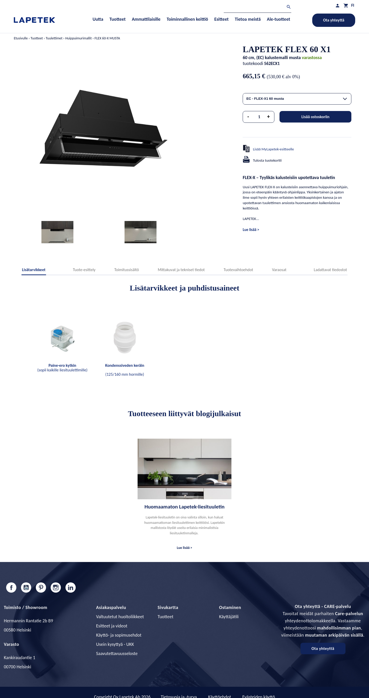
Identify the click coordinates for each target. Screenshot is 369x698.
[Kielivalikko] (352, 5)
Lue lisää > (251, 229)
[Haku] (257, 7)
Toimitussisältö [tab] (126, 269)
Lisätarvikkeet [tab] (34, 269)
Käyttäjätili (229, 616)
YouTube (26, 587)
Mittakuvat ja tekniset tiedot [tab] (181, 269)
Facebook (11, 587)
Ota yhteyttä (333, 20)
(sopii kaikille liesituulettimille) (62, 367)
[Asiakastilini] (337, 5)
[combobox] (297, 99)
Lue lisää (183, 548)
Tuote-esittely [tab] (84, 269)
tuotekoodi (253, 63)
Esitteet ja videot (111, 626)
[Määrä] (259, 117)
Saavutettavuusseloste (117, 653)
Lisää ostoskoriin (315, 116)
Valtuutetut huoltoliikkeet (120, 616)
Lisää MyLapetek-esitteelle (273, 149)
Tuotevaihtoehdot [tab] (238, 269)
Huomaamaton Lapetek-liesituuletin (184, 506)
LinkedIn (70, 587)
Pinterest (41, 587)
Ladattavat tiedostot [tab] (330, 269)
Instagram (56, 587)
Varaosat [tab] (279, 269)
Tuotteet (165, 616)
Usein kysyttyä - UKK (115, 644)
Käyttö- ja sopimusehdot (118, 635)
